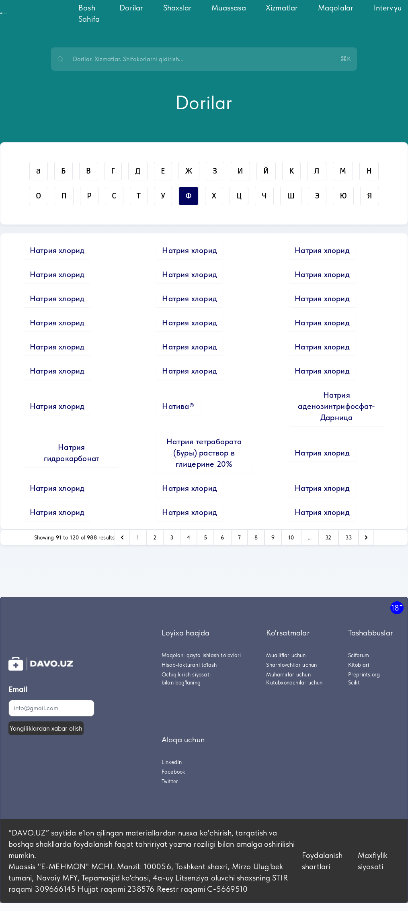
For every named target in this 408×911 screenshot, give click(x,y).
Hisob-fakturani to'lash (189, 665)
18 (397, 607)
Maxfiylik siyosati (373, 860)
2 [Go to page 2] (154, 537)
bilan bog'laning (181, 682)
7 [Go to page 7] (239, 537)
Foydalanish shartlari (322, 860)
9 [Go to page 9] (273, 537)
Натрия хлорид (57, 250)
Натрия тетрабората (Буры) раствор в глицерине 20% (204, 453)
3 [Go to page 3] (171, 537)
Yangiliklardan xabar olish (46, 728)
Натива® (178, 406)
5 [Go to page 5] (205, 537)
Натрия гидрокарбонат (72, 452)
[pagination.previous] (122, 537)
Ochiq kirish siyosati (186, 674)
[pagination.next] (366, 537)
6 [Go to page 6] (222, 537)
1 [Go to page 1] (138, 537)
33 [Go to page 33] (348, 537)
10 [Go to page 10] (291, 537)
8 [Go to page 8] (256, 537)
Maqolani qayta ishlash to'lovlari (201, 655)
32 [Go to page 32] (328, 537)
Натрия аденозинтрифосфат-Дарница (336, 406)
